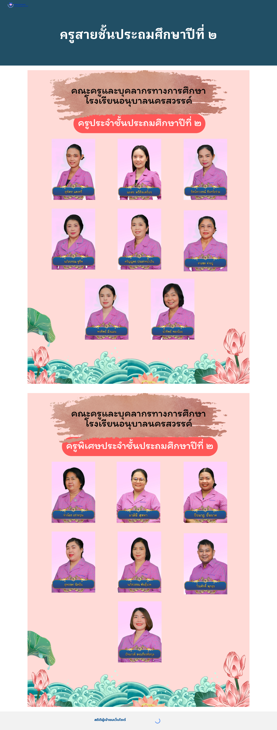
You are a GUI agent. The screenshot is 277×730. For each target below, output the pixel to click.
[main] (138, 32)
